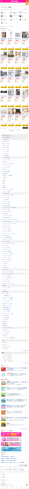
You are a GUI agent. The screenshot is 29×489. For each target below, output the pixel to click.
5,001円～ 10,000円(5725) (7, 358)
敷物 (4, 285)
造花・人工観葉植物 (6, 171)
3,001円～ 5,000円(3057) (7, 356)
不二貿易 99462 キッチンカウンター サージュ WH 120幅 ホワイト (25, 59)
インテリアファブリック (8, 273)
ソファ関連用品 (6, 155)
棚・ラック (5, 293)
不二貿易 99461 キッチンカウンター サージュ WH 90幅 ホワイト (11, 97)
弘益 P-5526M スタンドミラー (10, 39)
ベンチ (4, 265)
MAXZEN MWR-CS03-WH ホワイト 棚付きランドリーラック (25, 96)
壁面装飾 (5, 173)
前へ (10, 130)
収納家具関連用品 (6, 307)
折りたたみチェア (6, 261)
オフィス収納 (6, 199)
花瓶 (4, 185)
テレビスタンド (6, 209)
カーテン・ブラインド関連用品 (8, 337)
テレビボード (22, 9)
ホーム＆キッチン (4, 26)
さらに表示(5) (25, 362)
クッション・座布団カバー (8, 277)
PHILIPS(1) (5, 342)
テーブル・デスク (6, 221)
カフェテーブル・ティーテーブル (9, 233)
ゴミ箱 (4, 177)
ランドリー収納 (6, 317)
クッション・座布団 (7, 275)
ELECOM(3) (5, 348)
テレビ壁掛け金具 (6, 217)
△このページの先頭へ (23, 465)
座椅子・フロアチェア (7, 259)
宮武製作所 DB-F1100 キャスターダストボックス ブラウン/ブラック (11, 116)
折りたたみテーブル (7, 227)
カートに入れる (4, 49)
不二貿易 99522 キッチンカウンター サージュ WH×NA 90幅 (11, 77)
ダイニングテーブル (7, 229)
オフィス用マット (6, 201)
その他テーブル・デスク (7, 239)
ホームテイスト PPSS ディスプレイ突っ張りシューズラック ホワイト (25, 40)
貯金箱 (4, 181)
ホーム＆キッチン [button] (3, 484)
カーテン (5, 329)
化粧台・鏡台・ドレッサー (8, 303)
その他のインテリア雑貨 (7, 175)
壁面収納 (5, 323)
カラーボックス (6, 301)
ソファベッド (6, 151)
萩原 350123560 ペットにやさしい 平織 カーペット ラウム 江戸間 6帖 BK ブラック (4, 78)
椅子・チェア (6, 241)
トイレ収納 (5, 319)
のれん (4, 335)
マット (5, 289)
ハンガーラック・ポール (7, 299)
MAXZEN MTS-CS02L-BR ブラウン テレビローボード (18, 115)
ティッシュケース (6, 159)
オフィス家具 (6, 193)
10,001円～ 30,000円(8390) (7, 360)
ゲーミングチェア (6, 247)
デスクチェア (5, 245)
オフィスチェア (6, 197)
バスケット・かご (6, 191)
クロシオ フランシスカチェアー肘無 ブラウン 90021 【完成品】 (11, 59)
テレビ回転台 (5, 213)
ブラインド (5, 333)
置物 (4, 183)
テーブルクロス (6, 281)
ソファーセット (6, 149)
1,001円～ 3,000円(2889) (7, 354)
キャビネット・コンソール (8, 313)
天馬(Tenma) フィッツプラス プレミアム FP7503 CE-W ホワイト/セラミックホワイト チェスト (18, 40)
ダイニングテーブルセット (8, 271)
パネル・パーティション (7, 189)
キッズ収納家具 (6, 295)
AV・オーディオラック (7, 215)
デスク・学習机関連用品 (7, 237)
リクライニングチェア (7, 255)
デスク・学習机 (6, 235)
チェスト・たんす (6, 311)
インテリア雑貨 (6, 157)
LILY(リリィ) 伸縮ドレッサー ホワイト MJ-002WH (25, 115)
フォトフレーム (6, 167)
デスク (19, 9)
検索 (27, 484)
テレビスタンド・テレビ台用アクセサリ (10, 219)
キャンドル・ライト (6, 165)
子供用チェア (5, 267)
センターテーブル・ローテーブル (9, 223)
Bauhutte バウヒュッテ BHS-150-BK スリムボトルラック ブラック (18, 78)
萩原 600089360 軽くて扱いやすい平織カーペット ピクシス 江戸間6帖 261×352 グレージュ (4, 59)
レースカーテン (6, 331)
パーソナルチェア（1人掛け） (8, 243)
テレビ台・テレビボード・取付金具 (9, 207)
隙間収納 (5, 321)
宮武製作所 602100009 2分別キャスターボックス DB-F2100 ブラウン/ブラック (4, 40)
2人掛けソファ (6, 143)
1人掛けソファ (6, 141)
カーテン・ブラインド (7, 327)
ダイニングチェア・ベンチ (8, 253)
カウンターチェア (6, 257)
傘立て (4, 169)
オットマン (5, 153)
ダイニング (5, 269)
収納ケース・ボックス (7, 305)
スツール (5, 263)
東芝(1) (4, 344)
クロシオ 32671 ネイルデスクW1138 (4, 115)
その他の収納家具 (6, 309)
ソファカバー (5, 279)
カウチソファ (11, 9)
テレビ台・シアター (7, 211)
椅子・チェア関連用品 (7, 251)
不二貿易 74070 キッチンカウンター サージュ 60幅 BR (18, 96)
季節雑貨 (5, 187)
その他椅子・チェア (6, 249)
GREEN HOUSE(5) (6, 346)
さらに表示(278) (25, 350)
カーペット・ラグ (6, 287)
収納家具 (5, 291)
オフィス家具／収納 (7, 205)
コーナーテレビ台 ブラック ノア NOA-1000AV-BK (4, 96)
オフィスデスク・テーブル (8, 195)
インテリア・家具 (10, 26)
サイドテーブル (6, 225)
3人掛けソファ (16, 9)
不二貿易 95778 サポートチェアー (18, 58)
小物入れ (5, 161)
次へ (19, 130)
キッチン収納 (6, 315)
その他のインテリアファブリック (9, 283)
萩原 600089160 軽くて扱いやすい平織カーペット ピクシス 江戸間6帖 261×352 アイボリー (25, 78)
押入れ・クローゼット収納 (8, 297)
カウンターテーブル (6, 231)
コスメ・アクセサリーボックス (8, 163)
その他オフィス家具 (6, 203)
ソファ (5, 139)
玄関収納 (5, 325)
